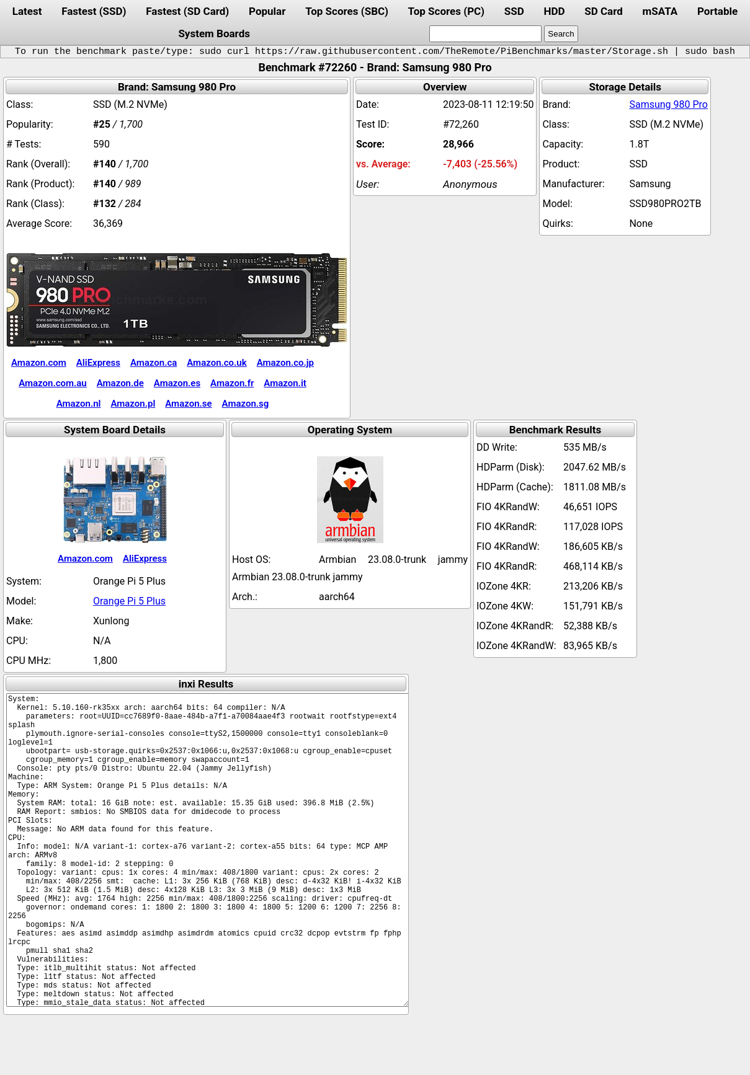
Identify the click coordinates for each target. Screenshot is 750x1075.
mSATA (660, 11)
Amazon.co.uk (216, 362)
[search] (485, 33)
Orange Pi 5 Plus (129, 601)
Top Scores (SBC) (346, 11)
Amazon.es (177, 383)
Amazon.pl (132, 403)
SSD (514, 11)
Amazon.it (285, 383)
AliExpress (98, 362)
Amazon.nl (78, 403)
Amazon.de (120, 383)
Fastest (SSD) (93, 11)
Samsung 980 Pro (668, 104)
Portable (717, 11)
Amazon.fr (232, 383)
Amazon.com (38, 362)
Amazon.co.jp (285, 362)
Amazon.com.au (53, 383)
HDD (554, 11)
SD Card (603, 11)
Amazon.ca (153, 362)
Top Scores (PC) (446, 11)
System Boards (214, 33)
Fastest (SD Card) (187, 11)
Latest (27, 11)
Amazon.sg (245, 403)
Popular (267, 11)
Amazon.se (188, 403)
